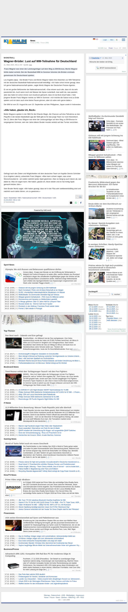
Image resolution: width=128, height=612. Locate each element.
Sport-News (9, 265)
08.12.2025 (93, 329)
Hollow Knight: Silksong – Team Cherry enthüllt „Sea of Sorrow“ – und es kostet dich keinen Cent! (53, 466)
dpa (30, 65)
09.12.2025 (93, 327)
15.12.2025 (93, 311)
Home (46, 597)
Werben (64, 597)
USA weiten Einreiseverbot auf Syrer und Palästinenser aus (32, 518)
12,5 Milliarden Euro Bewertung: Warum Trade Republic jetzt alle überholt (38, 407)
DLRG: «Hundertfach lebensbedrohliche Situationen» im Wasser (42, 292)
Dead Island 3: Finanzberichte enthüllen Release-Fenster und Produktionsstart (47, 464)
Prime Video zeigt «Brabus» (17, 479)
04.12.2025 (111, 313)
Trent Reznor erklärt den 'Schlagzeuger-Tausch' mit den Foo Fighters (36, 371)
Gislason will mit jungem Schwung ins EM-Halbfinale (37, 288)
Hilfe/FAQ (71, 597)
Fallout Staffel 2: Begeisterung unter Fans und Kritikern (38, 469)
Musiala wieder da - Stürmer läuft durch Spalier (35, 304)
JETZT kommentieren (106, 68)
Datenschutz (55, 595)
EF (120, 48)
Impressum (80, 595)
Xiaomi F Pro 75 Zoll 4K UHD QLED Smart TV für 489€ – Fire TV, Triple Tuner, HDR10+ (50, 502)
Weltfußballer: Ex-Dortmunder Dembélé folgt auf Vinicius (39, 295)
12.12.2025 (93, 320)
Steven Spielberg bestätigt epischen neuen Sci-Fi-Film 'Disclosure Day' (44, 507)
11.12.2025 (93, 322)
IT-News (7, 403)
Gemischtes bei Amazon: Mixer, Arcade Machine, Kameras (40, 435)
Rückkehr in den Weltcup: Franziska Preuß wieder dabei (39, 306)
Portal (111, 48)
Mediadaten (70, 595)
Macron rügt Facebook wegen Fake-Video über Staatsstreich (40, 426)
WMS (124, 48)
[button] (116, 39)
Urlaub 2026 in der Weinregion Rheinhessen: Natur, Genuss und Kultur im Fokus (48, 581)
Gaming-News (10, 439)
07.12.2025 (111, 307)
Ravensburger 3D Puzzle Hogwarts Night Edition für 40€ (39, 399)
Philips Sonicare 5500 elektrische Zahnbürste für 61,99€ (39, 397)
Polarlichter (95, 58)
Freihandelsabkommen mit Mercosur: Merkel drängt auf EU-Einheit (43, 363)
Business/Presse (11, 549)
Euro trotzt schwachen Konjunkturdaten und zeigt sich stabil (40, 541)
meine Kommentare (113, 331)
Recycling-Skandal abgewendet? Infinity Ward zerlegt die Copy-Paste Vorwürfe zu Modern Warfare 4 (55, 471)
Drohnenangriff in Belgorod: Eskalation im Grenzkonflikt (38, 354)
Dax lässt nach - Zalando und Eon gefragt (23, 335)
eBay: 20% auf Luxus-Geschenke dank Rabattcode (37, 394)
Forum (116, 48)
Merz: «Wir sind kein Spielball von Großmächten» (36, 358)
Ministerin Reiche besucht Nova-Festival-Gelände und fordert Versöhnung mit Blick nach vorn (52, 361)
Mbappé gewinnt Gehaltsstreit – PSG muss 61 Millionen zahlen (41, 297)
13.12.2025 (93, 318)
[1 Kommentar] (9, 202)
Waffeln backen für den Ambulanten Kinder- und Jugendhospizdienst (43, 584)
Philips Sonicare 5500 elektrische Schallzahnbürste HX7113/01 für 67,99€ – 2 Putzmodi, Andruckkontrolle (57, 392)
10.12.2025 (93, 325)
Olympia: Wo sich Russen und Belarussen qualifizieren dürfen (33, 269)
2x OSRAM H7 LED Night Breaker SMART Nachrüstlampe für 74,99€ (43, 390)
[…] (51, 283)
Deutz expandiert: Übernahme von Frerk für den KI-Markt (39, 428)
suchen (115, 294)
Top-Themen (9, 331)
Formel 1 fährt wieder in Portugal (30, 308)
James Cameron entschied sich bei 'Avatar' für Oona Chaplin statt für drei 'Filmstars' (49, 509)
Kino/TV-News (10, 475)
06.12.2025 (111, 309)
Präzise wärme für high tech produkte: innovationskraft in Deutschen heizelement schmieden (52, 462)
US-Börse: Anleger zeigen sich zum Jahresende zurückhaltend (41, 538)
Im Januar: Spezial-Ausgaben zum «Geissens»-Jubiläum (103, 224)
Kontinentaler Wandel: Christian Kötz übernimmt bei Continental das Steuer (46, 543)
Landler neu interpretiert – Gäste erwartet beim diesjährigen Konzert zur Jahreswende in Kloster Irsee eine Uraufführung (62, 579)
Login (105, 40)
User (105, 48)
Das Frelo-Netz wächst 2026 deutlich (32, 574)
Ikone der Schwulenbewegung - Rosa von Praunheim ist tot (40, 433)
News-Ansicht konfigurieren (117, 329)
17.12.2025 (93, 307)
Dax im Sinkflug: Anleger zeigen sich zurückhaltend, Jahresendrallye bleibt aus (47, 536)
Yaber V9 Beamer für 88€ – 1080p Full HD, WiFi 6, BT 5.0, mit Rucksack (45, 505)
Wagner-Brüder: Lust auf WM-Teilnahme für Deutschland (40, 61)
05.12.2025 (111, 311)
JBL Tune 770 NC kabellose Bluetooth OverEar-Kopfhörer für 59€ (42, 500)
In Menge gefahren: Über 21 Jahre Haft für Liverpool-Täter (39, 302)
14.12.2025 (93, 316)
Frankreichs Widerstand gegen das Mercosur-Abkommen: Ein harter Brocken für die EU (104, 184)
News (58, 597)
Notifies (123, 331)
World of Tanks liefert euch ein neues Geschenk (26, 443)
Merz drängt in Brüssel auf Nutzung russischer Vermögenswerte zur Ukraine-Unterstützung (51, 356)
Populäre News (112, 318)
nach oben (119, 600)
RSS (82, 597)
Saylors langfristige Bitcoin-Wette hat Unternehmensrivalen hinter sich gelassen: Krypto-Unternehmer (55, 545)
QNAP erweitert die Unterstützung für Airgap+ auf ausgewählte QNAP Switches (47, 430)
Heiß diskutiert (112, 320)
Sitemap (47, 595)
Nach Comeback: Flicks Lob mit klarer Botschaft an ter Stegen (41, 290)
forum (124, 71)
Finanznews (9, 513)
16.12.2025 (93, 309)
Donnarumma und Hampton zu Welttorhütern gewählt (38, 299)
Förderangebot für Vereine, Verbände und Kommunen (38, 577)
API (78, 597)
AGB (63, 595)
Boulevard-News (11, 367)
